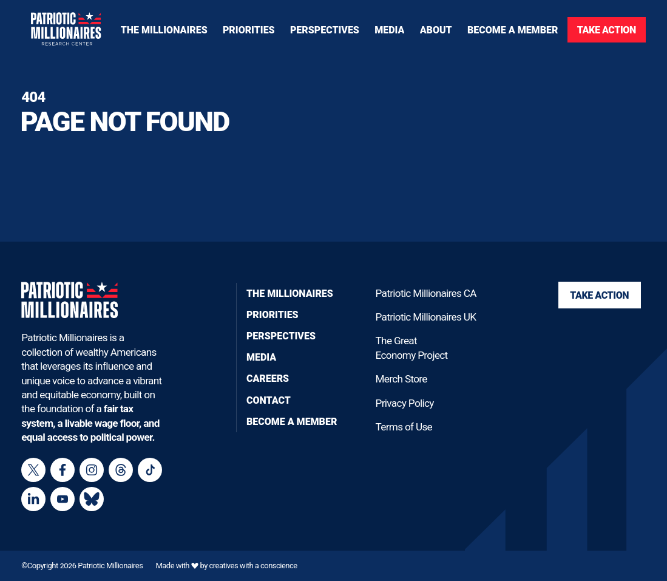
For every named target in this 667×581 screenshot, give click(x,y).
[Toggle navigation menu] (249, 30)
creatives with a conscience (253, 565)
